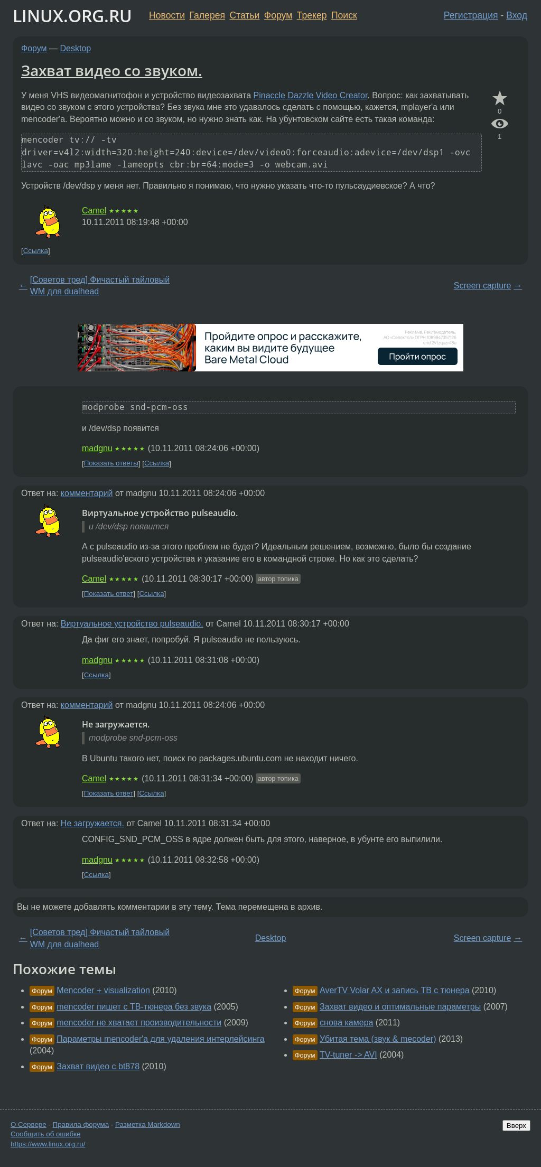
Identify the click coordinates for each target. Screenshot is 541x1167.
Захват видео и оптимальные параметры (400, 1006)
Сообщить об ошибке (46, 1134)
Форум (278, 15)
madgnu (97, 448)
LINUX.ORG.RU (72, 15)
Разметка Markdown (147, 1124)
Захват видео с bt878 (98, 1066)
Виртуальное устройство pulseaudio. (132, 623)
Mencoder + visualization (103, 990)
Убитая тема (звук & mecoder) (378, 1038)
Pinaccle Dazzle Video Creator (311, 95)
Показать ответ (109, 593)
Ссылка (35, 251)
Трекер (312, 15)
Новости (167, 15)
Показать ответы (111, 464)
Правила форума (81, 1124)
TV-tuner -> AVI (348, 1054)
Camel (94, 210)
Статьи (244, 15)
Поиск (344, 15)
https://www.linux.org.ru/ (48, 1144)
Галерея (207, 15)
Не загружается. (92, 823)
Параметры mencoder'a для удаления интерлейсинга (160, 1038)
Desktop (75, 48)
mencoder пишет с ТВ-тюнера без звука (134, 1006)
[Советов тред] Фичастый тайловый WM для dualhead (100, 285)
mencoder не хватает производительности (139, 1022)
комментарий (87, 493)
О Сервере (28, 1124)
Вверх (516, 1125)
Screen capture (482, 285)
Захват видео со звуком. (111, 70)
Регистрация (471, 15)
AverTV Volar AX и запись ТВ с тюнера (395, 990)
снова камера (346, 1022)
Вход (516, 15)
